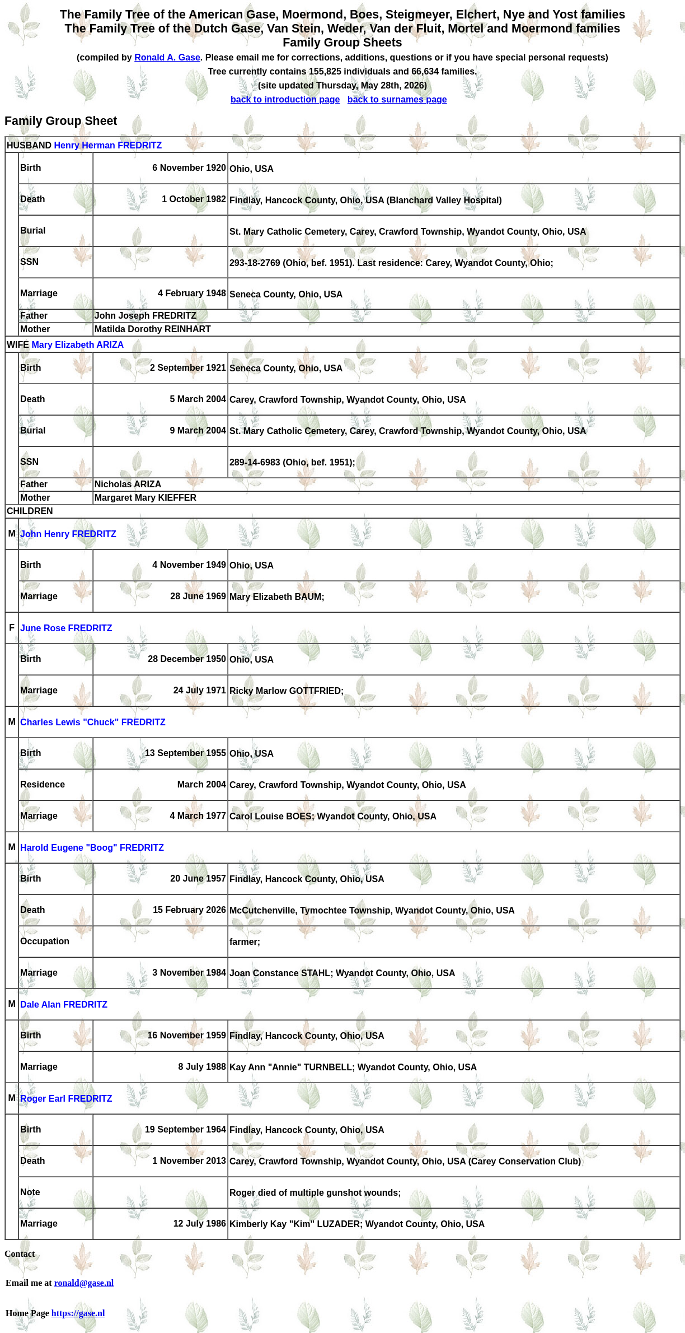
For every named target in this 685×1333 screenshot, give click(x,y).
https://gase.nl (78, 1313)
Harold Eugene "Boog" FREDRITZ (92, 848)
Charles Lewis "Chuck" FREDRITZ (93, 723)
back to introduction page (285, 99)
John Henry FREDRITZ (68, 534)
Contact (19, 1254)
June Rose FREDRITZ (66, 628)
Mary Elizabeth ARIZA (77, 345)
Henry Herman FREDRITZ (108, 145)
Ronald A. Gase (167, 57)
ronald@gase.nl (84, 1283)
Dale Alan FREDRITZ (63, 1005)
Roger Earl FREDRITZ (66, 1099)
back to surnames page (397, 99)
